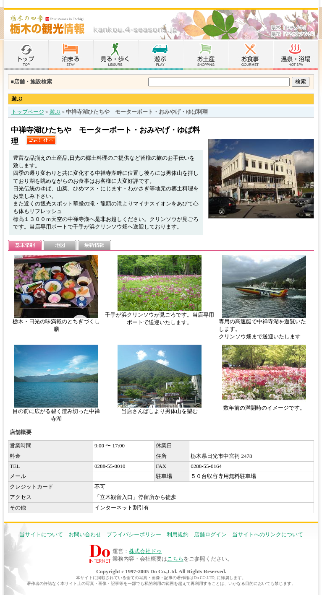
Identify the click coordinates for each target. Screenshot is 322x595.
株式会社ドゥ (145, 551)
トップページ (27, 112)
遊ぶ (55, 112)
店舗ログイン (210, 534)
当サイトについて (41, 534)
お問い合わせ (84, 534)
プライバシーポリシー (134, 534)
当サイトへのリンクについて (267, 534)
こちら (175, 559)
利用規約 (177, 534)
